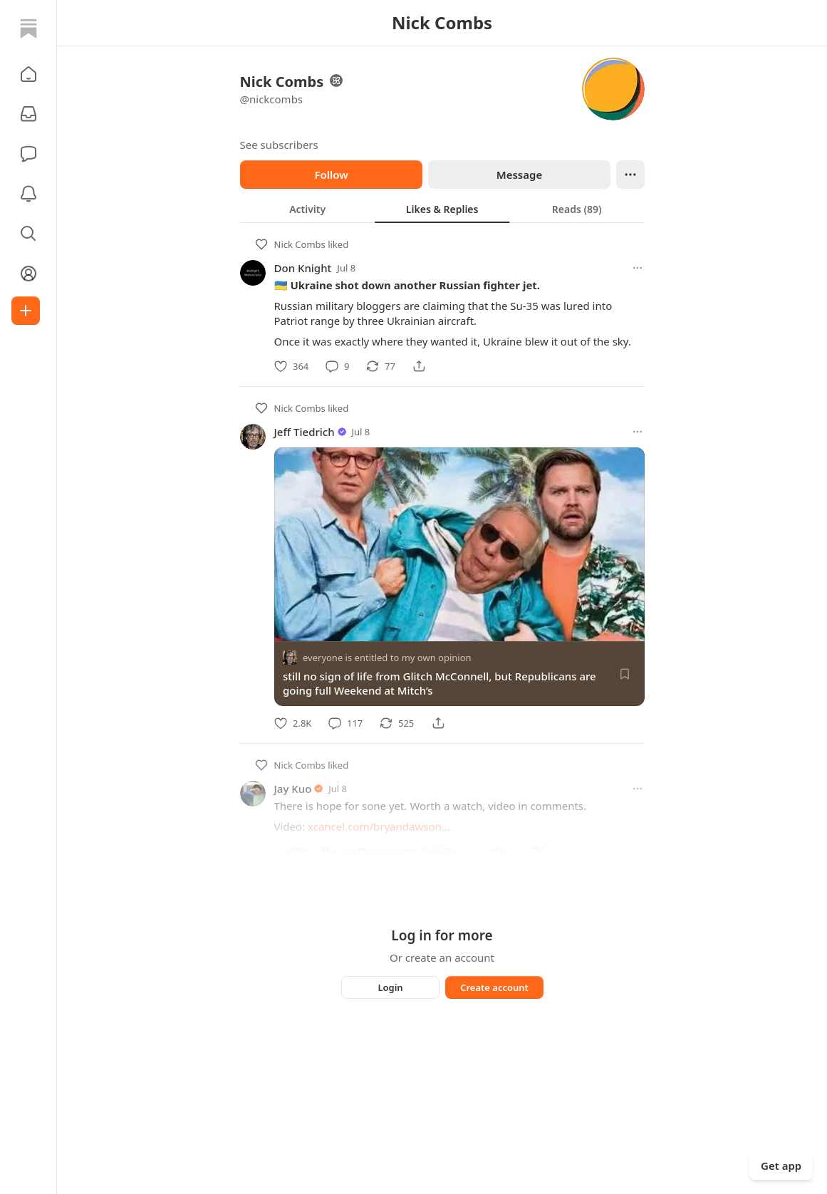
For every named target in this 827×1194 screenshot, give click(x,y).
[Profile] (28, 273)
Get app (781, 1165)
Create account (494, 987)
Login (390, 987)
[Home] (28, 28)
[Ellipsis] (630, 174)
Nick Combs (300, 244)
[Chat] (28, 154)
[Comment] (337, 366)
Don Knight (303, 268)
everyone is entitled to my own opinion (387, 657)
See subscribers (279, 144)
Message (518, 174)
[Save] (624, 674)
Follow (331, 174)
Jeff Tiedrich (304, 432)
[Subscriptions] (28, 114)
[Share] (419, 366)
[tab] (307, 208)
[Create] (25, 310)
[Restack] (380, 366)
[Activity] (28, 194)
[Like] (291, 366)
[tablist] (442, 208)
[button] (28, 74)
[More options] (637, 267)
